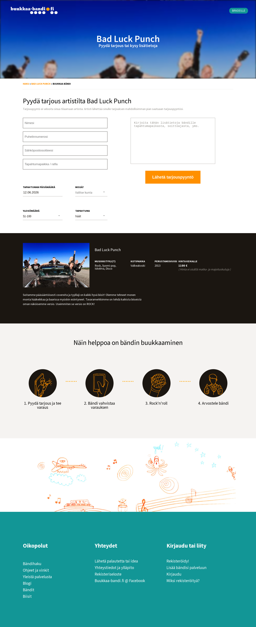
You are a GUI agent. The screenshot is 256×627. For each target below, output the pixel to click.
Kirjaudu (174, 574)
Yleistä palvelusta (37, 576)
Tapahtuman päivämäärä (39, 187)
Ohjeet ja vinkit (36, 570)
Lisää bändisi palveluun (187, 567)
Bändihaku (32, 563)
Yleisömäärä (31, 210)
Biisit (27, 596)
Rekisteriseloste (108, 574)
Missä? (79, 187)
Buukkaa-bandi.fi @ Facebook (120, 580)
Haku (26, 83)
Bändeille (238, 10)
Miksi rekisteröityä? (183, 580)
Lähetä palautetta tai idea (116, 561)
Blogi (27, 583)
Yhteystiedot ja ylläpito (114, 567)
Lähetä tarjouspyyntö (173, 185)
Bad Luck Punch (40, 83)
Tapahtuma (82, 210)
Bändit (28, 589)
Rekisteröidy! (178, 561)
